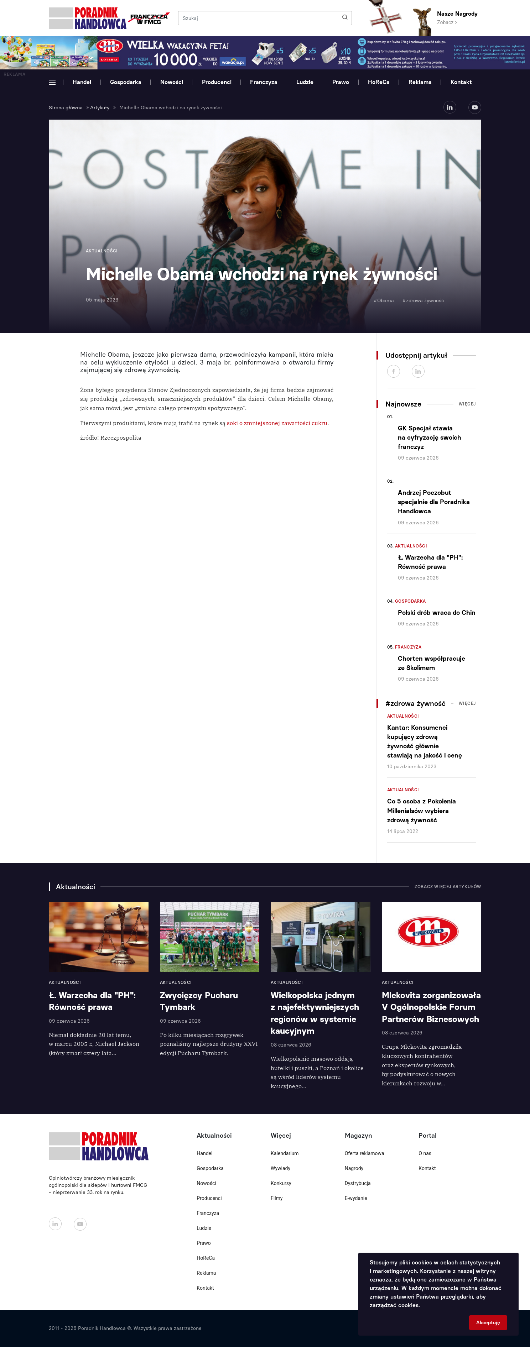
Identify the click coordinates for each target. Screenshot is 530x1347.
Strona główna (66, 108)
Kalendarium (285, 1153)
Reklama (420, 82)
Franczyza (263, 82)
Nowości (171, 82)
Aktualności (411, 546)
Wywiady (280, 1168)
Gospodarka (125, 82)
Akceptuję (488, 1323)
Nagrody (354, 1168)
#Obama (384, 301)
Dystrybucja (358, 1183)
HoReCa (379, 82)
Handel (82, 82)
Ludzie (304, 82)
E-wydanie (356, 1198)
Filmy (276, 1198)
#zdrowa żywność (423, 301)
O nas (425, 1153)
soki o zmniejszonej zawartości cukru (277, 422)
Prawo (340, 82)
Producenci (217, 82)
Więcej (467, 404)
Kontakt (461, 82)
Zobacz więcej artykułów (448, 886)
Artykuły (99, 108)
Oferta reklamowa (364, 1153)
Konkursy (281, 1183)
